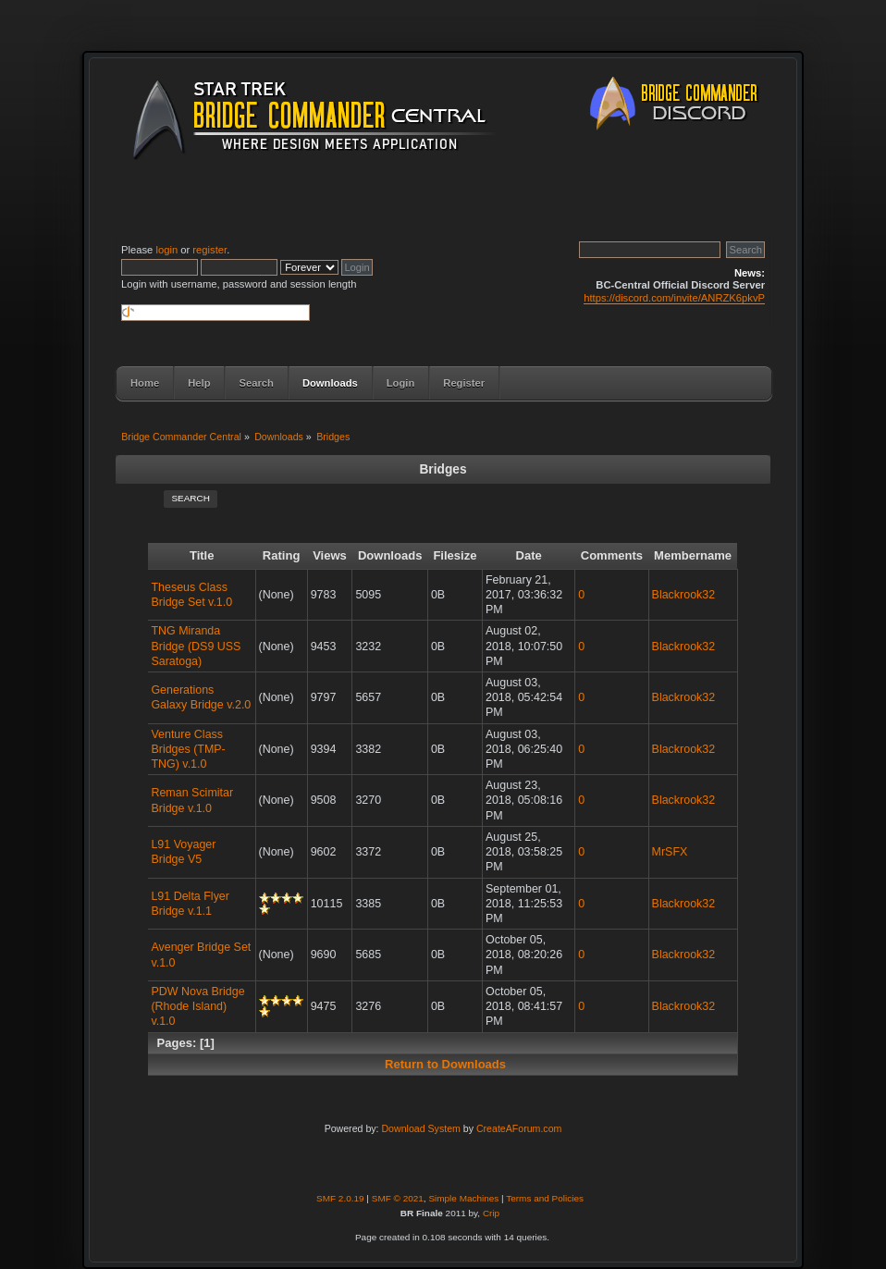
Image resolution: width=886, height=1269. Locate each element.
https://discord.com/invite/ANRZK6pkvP (674, 297)
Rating (282, 555)
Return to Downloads (445, 1064)
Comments (612, 555)
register (209, 249)
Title (202, 555)
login (166, 249)
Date (528, 555)
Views (330, 555)
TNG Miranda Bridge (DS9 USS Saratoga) (195, 645)
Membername (693, 555)
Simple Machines (463, 1198)
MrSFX (670, 851)
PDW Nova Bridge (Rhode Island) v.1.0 (197, 1006)
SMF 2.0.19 (340, 1198)
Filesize (454, 555)
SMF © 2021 (398, 1198)
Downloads (390, 555)
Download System (420, 1128)
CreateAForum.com (518, 1128)
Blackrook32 (684, 594)
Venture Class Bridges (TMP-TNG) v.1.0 (188, 749)
